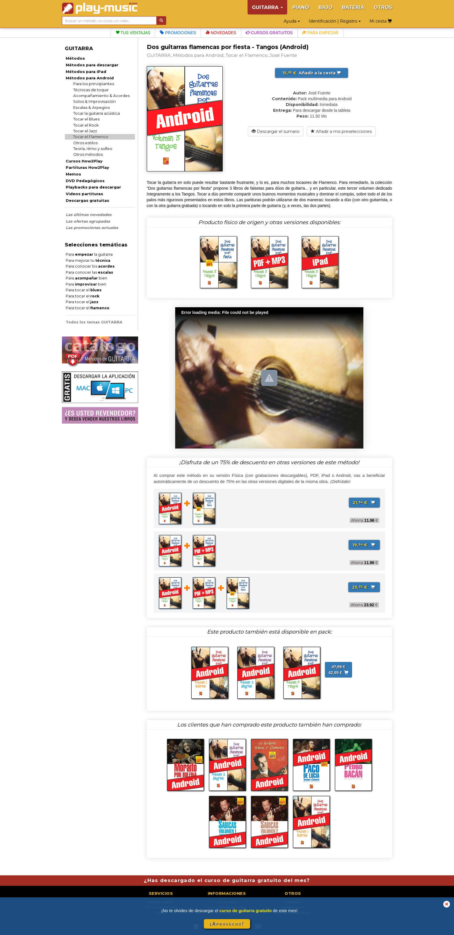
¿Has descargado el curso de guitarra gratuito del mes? (227, 880)
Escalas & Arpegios (91, 107)
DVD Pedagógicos (85, 180)
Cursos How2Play (84, 161)
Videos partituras (84, 193)
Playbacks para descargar (93, 187)
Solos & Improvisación (94, 101)
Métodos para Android (90, 78)
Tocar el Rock (86, 125)
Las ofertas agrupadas (88, 221)
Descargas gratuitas (87, 200)
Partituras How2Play (87, 167)
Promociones (178, 32)
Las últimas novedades (88, 214)
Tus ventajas (133, 32)
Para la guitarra (89, 254)
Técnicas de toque (91, 89)
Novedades (221, 32)
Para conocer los (90, 266)
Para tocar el (84, 290)
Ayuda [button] (292, 21)
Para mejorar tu (88, 260)
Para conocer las (89, 272)
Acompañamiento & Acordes (101, 95)
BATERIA (353, 7)
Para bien (86, 278)
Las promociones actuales (92, 227)
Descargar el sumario (276, 131)
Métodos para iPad (86, 71)
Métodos (75, 58)
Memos (73, 174)
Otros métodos (88, 154)
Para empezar (320, 32)
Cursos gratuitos (269, 32)
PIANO (300, 7)
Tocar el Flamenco (90, 136)
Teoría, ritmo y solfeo (92, 148)
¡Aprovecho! (227, 923)
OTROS (383, 7)
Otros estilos (85, 142)
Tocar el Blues (86, 119)
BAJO (325, 7)
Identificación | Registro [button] (335, 21)
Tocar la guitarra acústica (96, 113)
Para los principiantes (93, 83)
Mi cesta (380, 21)
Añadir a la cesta (311, 73)
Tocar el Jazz (85, 131)
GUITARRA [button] (267, 7)
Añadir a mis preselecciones (341, 131)
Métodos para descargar (92, 65)
